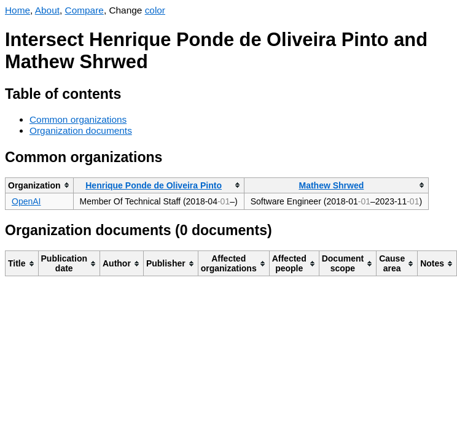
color (155, 10)
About (47, 10)
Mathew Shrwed (331, 185)
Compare (84, 10)
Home (17, 10)
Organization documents (80, 130)
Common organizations (78, 119)
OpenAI (26, 201)
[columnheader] (40, 185)
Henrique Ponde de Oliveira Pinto (153, 185)
